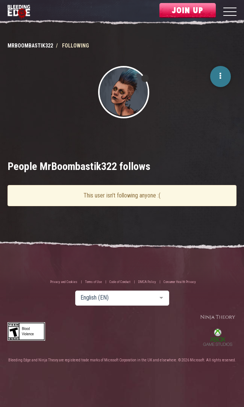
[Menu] (229, 12)
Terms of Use (93, 282)
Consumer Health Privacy (180, 282)
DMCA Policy (147, 282)
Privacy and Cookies (63, 282)
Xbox (217, 337)
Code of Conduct (119, 282)
